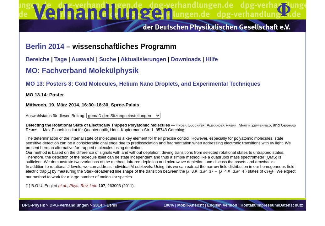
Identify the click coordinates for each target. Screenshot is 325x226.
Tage (60, 59)
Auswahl (83, 59)
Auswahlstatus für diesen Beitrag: (56, 115)
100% (169, 205)
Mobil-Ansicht (190, 205)
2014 (97, 205)
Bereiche (38, 59)
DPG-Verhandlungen (69, 205)
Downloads (186, 59)
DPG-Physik (33, 205)
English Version (222, 205)
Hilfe (212, 59)
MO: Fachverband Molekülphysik (82, 71)
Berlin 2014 (45, 46)
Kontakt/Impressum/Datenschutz (272, 205)
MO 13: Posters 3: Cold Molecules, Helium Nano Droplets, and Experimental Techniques (143, 84)
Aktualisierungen (143, 59)
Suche (107, 59)
